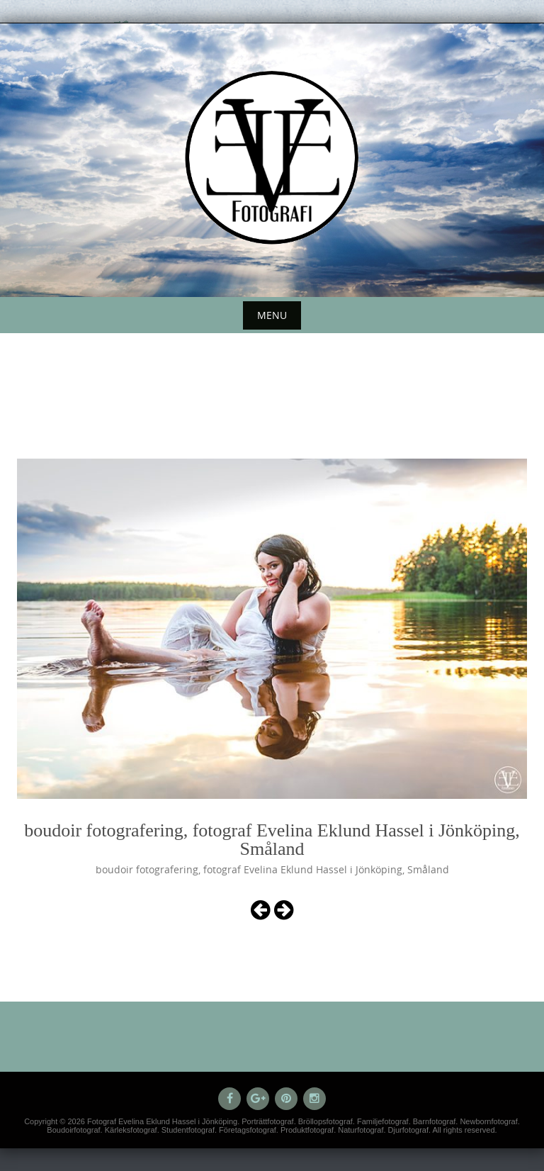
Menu (272, 315)
